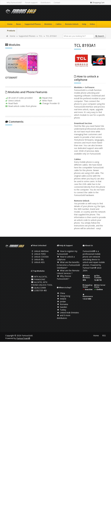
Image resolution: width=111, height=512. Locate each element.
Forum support (31, 2)
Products (11, 30)
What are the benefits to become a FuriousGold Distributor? (68, 265)
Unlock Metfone (40, 251)
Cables (58, 24)
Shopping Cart (97, 2)
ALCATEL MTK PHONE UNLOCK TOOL (41, 283)
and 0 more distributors (63, 316)
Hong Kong (63, 296)
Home (9, 24)
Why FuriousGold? (14, 2)
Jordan (61, 301)
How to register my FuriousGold (67, 252)
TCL (40, 36)
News (18, 24)
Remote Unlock (71, 24)
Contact (57, 2)
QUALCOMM (38, 287)
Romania (62, 304)
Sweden (62, 307)
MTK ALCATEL (39, 276)
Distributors (46, 2)
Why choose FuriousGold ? (64, 277)
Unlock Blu (37, 259)
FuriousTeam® (23, 338)
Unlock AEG (38, 262)
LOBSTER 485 (39, 290)
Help (84, 24)
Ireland (61, 298)
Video (92, 24)
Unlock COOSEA (40, 256)
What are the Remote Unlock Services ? (68, 272)
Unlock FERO (38, 254)
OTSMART (11, 77)
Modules (48, 24)
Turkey (61, 309)
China (61, 293)
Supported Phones (33, 24)
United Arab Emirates (68, 312)
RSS (104, 335)
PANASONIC (38, 279)
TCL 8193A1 (51, 36)
